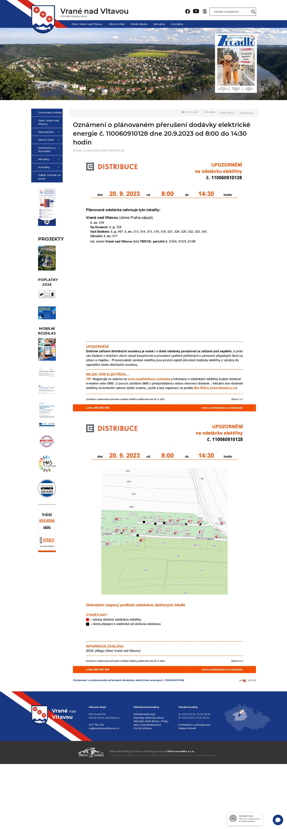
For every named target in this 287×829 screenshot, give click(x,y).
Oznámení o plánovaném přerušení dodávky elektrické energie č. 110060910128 (147, 625)
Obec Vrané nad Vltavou (87, 24)
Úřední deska (139, 24)
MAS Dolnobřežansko (147, 789)
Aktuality (159, 24)
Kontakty (177, 24)
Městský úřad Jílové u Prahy (151, 786)
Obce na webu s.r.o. (181, 816)
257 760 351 (96, 789)
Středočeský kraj (144, 779)
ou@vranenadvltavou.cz (104, 793)
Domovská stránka (191, 111)
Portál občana (142, 793)
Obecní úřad (116, 24)
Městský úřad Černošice (149, 782)
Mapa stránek (187, 793)
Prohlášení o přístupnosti (194, 789)
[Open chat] (278, 820)
